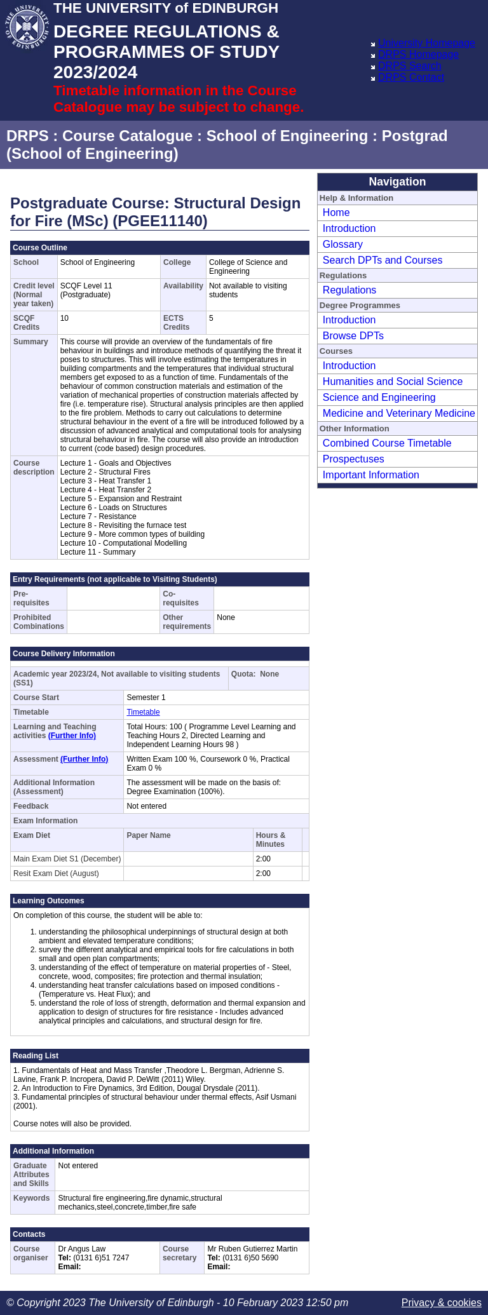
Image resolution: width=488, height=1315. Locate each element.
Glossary (343, 244)
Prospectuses (353, 459)
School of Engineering (288, 135)
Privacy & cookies (442, 1302)
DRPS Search (410, 65)
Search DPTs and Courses (383, 260)
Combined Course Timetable (387, 443)
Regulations (350, 290)
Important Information (371, 474)
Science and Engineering (379, 397)
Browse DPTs (353, 335)
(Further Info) (72, 735)
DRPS (27, 135)
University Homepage (426, 42)
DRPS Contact (411, 77)
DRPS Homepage (418, 54)
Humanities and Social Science (393, 381)
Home (336, 212)
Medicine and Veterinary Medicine (399, 413)
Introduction (349, 228)
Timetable (142, 712)
